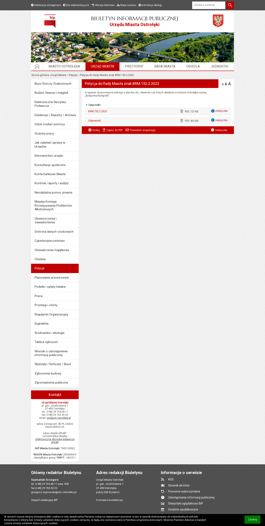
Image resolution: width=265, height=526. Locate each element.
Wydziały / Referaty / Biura (53, 364)
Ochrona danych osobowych (54, 232)
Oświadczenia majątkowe (52, 250)
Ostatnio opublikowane (183, 509)
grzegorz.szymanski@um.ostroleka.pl (54, 492)
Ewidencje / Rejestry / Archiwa (55, 115)
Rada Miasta (164, 66)
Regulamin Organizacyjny (51, 314)
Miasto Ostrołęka (64, 66)
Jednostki (219, 66)
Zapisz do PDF (114, 130)
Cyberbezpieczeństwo (50, 241)
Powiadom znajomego (142, 130)
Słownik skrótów (179, 485)
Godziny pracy (44, 133)
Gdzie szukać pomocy (50, 124)
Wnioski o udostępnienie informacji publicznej (51, 353)
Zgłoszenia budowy (48, 373)
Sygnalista (41, 323)
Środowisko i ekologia (49, 333)
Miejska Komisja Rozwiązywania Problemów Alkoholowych (53, 205)
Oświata (40, 259)
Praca (38, 296)
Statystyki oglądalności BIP (185, 503)
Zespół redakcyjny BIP (44, 500)
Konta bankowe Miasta (50, 174)
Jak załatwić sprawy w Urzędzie (50, 144)
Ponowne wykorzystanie (184, 491)
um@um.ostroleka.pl (59, 417)
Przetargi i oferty (46, 305)
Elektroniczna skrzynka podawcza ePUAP (55, 441)
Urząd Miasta (102, 66)
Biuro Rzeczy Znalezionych (53, 83)
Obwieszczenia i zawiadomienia (46, 220)
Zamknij (254, 521)
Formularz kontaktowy (109, 500)
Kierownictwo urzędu (49, 156)
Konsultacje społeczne (50, 165)
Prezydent (134, 66)
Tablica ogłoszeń (46, 342)
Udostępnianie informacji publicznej (191, 497)
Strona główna (40, 75)
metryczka (221, 130)
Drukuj (96, 130)
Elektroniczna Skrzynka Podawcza (50, 104)
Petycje (73, 75)
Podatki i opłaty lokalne (50, 287)
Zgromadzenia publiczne (51, 382)
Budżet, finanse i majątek (51, 93)
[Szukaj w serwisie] (208, 5)
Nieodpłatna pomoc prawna (53, 192)
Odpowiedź (94, 120)
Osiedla (193, 66)
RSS (171, 479)
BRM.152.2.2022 (97, 111)
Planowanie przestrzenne (52, 277)
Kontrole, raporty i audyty (52, 183)
